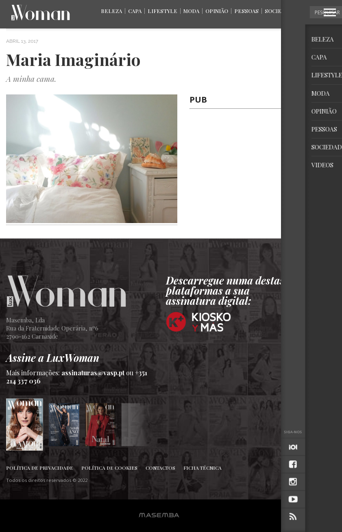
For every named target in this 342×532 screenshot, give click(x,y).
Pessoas (246, 10)
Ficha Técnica (202, 467)
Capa (135, 10)
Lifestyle (162, 10)
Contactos (160, 467)
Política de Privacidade (39, 467)
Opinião (216, 10)
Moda (191, 10)
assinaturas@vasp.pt (92, 372)
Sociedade (280, 10)
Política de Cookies (109, 467)
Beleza (111, 10)
